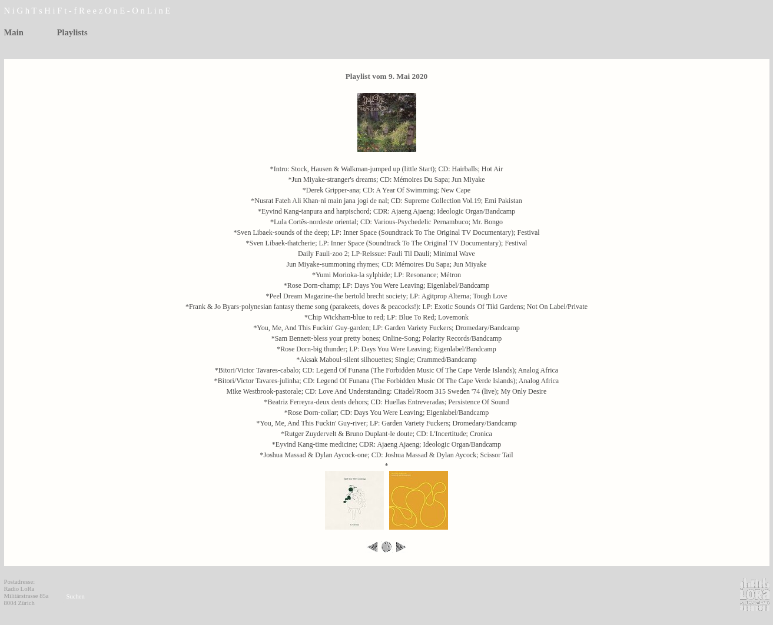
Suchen (76, 596)
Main (14, 32)
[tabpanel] (110, 11)
